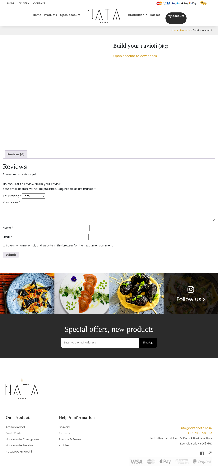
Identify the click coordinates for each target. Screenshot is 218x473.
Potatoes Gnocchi (19, 451)
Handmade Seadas (20, 445)
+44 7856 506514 (200, 433)
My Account (176, 16)
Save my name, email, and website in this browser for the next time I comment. (59, 245)
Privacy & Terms (70, 439)
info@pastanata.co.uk (196, 428)
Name (8, 228)
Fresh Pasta (14, 433)
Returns (64, 433)
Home (11, 3)
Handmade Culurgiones (22, 439)
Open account (70, 15)
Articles (64, 445)
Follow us (191, 299)
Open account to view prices (135, 56)
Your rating (12, 196)
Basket (155, 15)
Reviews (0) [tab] (16, 154)
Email (7, 237)
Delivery (24, 3)
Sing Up (148, 342)
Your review (12, 202)
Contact (39, 3)
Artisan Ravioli (15, 427)
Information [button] (136, 15)
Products (50, 15)
